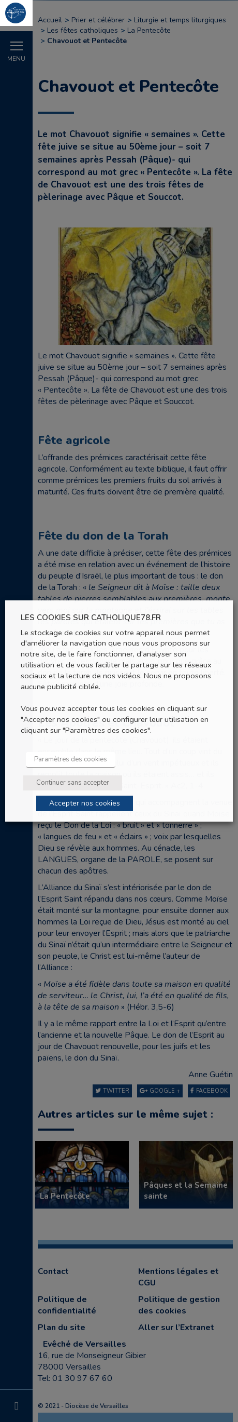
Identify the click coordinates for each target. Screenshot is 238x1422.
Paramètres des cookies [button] (70, 759)
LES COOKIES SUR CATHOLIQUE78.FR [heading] (91, 617)
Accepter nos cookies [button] (84, 803)
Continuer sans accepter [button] (72, 782)
